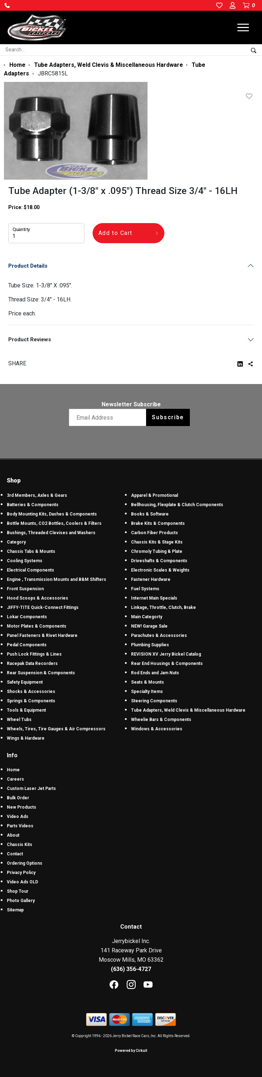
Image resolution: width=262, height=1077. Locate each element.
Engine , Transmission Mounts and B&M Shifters (56, 579)
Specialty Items (147, 691)
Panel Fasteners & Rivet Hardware (42, 635)
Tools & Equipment (26, 710)
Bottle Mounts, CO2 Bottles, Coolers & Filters (54, 523)
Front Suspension (25, 588)
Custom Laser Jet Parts (31, 788)
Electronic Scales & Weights (160, 570)
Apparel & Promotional (154, 495)
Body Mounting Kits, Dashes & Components (52, 514)
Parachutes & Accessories (159, 635)
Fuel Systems (145, 588)
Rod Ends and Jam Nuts (155, 672)
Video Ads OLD (22, 881)
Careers (15, 779)
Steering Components (154, 700)
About (13, 835)
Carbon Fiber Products (154, 532)
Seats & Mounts (147, 682)
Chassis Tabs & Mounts (31, 551)
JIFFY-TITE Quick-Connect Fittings (43, 607)
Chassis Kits (19, 844)
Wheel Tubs (19, 719)
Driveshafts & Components (159, 560)
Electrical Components (30, 570)
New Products (21, 807)
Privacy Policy (21, 872)
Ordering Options (24, 863)
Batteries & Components (33, 504)
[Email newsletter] (109, 417)
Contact (15, 853)
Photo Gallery (21, 900)
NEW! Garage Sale (149, 626)
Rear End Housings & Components (167, 663)
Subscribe (168, 417)
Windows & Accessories (156, 728)
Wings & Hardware (26, 738)
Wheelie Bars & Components (161, 719)
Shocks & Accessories (31, 691)
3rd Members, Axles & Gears (37, 495)
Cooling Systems (24, 560)
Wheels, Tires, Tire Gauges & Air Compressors (56, 728)
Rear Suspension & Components (41, 672)
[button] (7, 5)
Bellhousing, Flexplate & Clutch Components (177, 504)
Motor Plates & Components (36, 626)
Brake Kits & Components (158, 523)
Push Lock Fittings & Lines (34, 654)
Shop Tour (17, 891)
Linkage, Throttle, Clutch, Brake (163, 607)
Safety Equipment (25, 682)
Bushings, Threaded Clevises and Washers (51, 532)
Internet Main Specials (154, 598)
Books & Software (150, 514)
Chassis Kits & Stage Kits (157, 542)
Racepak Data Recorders (32, 663)
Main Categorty (146, 616)
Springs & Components (31, 700)
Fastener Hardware (150, 579)
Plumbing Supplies (150, 644)
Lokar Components (27, 616)
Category (16, 542)
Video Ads (17, 816)
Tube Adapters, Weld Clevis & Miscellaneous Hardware (188, 710)
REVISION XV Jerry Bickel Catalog (166, 654)
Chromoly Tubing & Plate (156, 551)
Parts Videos (20, 825)
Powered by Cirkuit (131, 1051)
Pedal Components (27, 644)
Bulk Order (18, 797)
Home (13, 769)
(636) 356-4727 (131, 969)
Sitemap (15, 909)
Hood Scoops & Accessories (37, 598)
